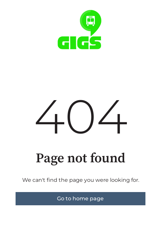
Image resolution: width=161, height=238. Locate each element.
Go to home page (80, 198)
